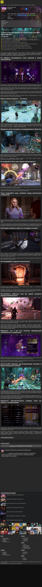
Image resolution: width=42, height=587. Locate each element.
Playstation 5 (19, 15)
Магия (2, 481)
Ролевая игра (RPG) (19, 13)
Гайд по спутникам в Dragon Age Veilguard (15, 536)
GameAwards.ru (3, 5)
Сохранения (25, 566)
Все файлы (25, 577)
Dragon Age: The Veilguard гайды (10, 475)
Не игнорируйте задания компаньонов (29, 43)
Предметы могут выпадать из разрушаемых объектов (27, 39)
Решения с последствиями (5, 480)
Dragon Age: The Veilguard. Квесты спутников (16, 532)
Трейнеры (25, 565)
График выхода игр (6, 564)
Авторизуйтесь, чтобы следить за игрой (28, 7)
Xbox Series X (28, 15)
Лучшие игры (5, 563)
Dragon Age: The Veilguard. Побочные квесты (16, 524)
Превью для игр (26, 572)
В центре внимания (27, 573)
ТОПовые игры (11, 478)
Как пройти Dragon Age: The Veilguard (28, 5)
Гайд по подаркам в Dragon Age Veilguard (15, 545)
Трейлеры (5, 578)
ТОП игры (4, 566)
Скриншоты (3, 23)
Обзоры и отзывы (4, 21)
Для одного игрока (18, 478)
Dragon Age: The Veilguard (15, 5)
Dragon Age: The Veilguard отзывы (22, 475)
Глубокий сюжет (30, 478)
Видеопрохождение (6, 580)
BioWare (9, 16)
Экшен (9, 13)
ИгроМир (25, 584)
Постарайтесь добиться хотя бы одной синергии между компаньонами (15, 44)
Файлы (2, 24)
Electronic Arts (10, 18)
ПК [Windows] (10, 15)
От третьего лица (14, 480)
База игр (4, 565)
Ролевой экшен (30, 13)
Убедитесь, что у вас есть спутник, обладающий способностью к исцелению (16, 46)
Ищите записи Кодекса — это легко (9, 39)
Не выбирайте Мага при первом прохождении (11, 40)
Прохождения (25, 563)
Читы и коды (25, 564)
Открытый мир (24, 478)
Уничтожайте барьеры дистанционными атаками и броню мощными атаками (17, 47)
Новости (24, 569)
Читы (2, 26)
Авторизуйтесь (13, 471)
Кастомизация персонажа (26, 480)
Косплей (24, 583)
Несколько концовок (34, 480)
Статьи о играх (26, 570)
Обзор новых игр (26, 571)
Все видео (5, 577)
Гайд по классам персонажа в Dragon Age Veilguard (17, 528)
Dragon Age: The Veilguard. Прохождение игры (16, 520)
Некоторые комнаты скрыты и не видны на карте (11, 43)
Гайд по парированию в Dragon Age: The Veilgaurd (17, 541)
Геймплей (4, 579)
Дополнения (25, 578)
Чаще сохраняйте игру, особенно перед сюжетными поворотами (14, 42)
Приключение (13, 13)
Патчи (24, 579)
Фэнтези (19, 480)
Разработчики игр (6, 567)
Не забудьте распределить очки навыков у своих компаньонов (14, 37)
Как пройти (3, 20)
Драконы (6, 481)
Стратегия (25, 13)
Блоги (24, 583)
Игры (8, 5)
